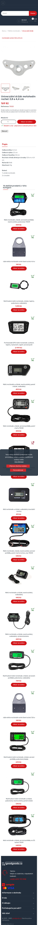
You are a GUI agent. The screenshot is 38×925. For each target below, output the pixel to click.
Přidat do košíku (26, 122)
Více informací (19, 462)
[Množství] (8, 122)
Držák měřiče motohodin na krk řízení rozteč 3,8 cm (19, 717)
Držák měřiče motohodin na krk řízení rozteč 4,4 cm (19, 261)
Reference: (5, 106)
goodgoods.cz (16, 918)
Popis (4, 144)
